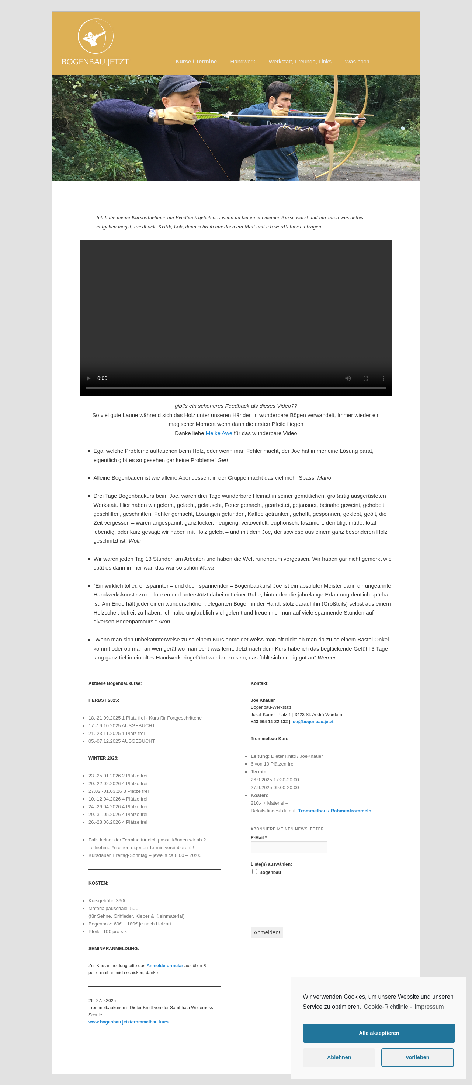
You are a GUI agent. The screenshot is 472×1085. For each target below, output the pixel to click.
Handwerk (243, 61)
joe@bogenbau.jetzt (312, 721)
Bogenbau (266, 872)
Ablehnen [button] (339, 1057)
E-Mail (259, 837)
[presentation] (307, 901)
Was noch (357, 61)
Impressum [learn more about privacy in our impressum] (429, 1007)
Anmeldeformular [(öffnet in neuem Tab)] (164, 965)
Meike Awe (219, 433)
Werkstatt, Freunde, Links (300, 61)
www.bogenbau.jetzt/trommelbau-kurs (128, 1022)
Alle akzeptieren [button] (379, 1033)
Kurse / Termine (196, 61)
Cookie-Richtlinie (386, 1007)
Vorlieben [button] (418, 1057)
